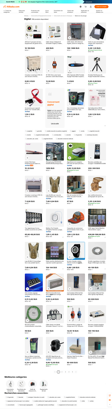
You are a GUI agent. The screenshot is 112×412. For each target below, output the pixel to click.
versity (79, 131)
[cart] (89, 7)
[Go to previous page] (55, 372)
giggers (71, 131)
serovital (57, 135)
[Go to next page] (76, 372)
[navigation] (13, 194)
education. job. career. (95, 135)
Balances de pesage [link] (78, 15)
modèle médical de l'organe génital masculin (42, 401)
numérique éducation (80, 135)
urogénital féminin (30, 138)
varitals (86, 401)
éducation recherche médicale (47, 138)
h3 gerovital (67, 135)
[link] (109, 395)
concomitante (96, 401)
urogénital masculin (90, 131)
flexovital (19, 397)
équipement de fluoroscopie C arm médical (17, 401)
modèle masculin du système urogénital (54, 131)
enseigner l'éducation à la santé (34, 397)
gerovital (38, 131)
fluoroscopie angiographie (13, 405)
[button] (27, 37)
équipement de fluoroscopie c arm (52, 405)
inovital (101, 131)
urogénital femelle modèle (32, 135)
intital (78, 401)
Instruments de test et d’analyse (61, 15)
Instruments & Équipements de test (40, 15)
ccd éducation (47, 135)
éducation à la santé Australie (65, 401)
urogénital (28, 131)
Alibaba (26, 15)
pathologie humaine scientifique (31, 405)
